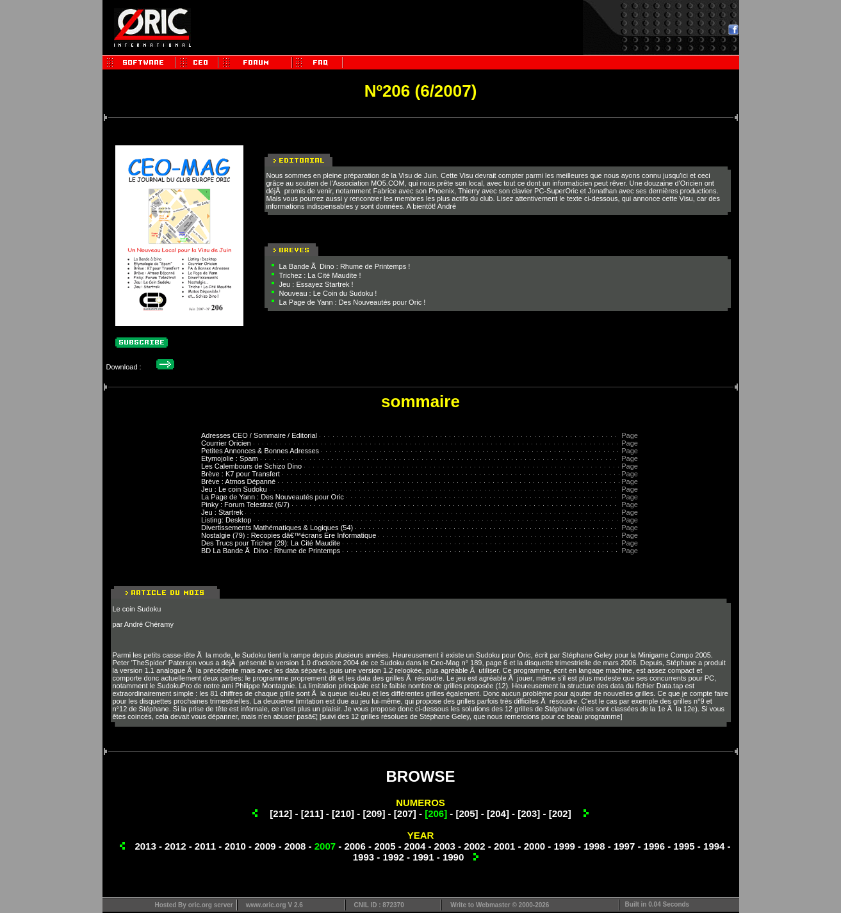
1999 (564, 846)
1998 (594, 846)
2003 (444, 846)
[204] (498, 813)
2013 (145, 846)
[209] (374, 813)
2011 (205, 846)
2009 (264, 846)
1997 (624, 846)
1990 (453, 857)
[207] (405, 813)
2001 (504, 846)
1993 (363, 857)
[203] (529, 813)
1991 (423, 857)
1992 (393, 857)
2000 (534, 846)
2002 (474, 846)
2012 (175, 846)
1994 (713, 846)
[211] (312, 813)
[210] (343, 813)
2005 (384, 846)
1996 (654, 846)
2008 (295, 846)
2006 (354, 846)
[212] (281, 813)
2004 (414, 846)
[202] (560, 813)
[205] (467, 813)
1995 (683, 846)
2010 (235, 846)
